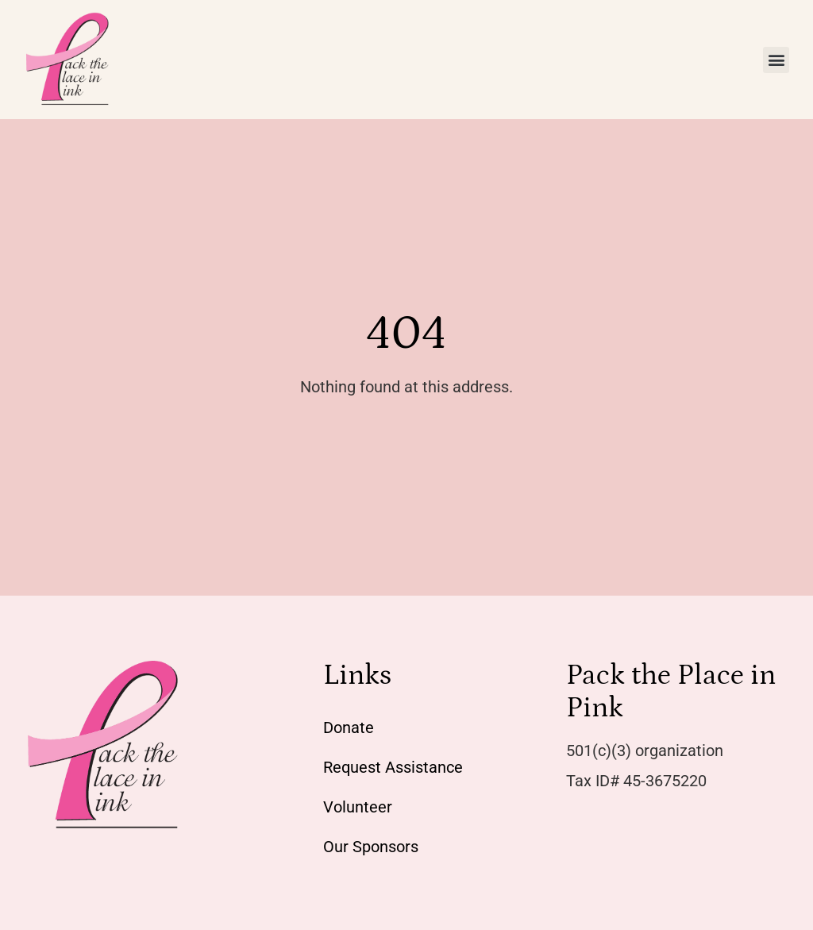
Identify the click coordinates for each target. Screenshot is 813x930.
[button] (776, 60)
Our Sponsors (370, 846)
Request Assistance (393, 767)
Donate (348, 727)
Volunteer (357, 806)
